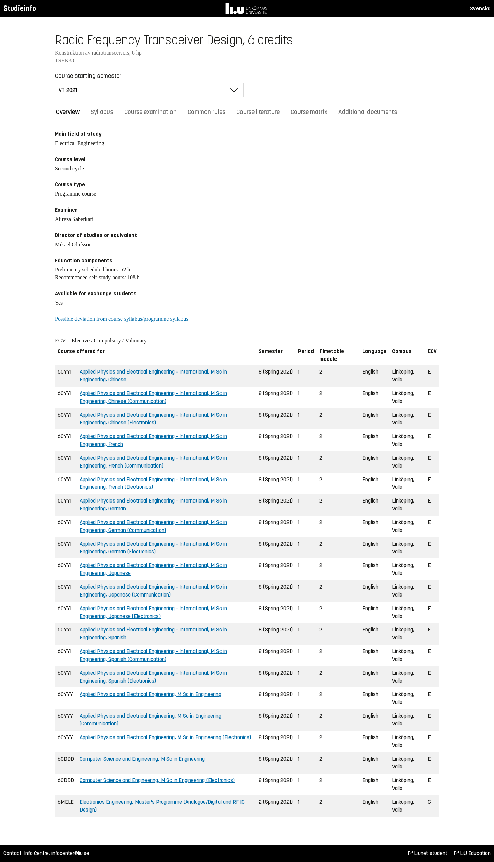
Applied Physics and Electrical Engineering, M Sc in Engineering (150, 694)
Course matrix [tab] (309, 112)
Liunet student (427, 853)
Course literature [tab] (258, 112)
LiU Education (472, 853)
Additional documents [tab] (367, 112)
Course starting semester (88, 76)
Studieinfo (19, 8)
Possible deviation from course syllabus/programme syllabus (121, 319)
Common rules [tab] (206, 112)
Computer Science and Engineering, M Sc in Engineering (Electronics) (157, 780)
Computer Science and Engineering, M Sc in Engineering (142, 759)
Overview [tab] (68, 112)
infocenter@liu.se (70, 853)
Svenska (480, 8)
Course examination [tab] (150, 112)
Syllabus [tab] (102, 112)
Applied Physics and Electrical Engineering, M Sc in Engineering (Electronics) (165, 737)
